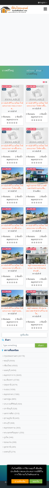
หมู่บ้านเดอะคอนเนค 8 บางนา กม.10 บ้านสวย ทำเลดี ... (37, 268)
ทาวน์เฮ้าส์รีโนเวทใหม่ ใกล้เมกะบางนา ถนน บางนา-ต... (12, 106)
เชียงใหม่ (11, 365)
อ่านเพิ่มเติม (20, 481)
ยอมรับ (36, 481)
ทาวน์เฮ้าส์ (12, 111)
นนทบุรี (10, 370)
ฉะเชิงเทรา (11, 379)
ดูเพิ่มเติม (24, 334)
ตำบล (38, 70)
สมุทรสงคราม (12, 427)
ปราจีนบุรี (10, 408)
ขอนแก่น (10, 442)
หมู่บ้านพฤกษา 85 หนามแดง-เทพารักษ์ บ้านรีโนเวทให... (36, 311)
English (42, 2)
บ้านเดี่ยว (37, 191)
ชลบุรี (9, 360)
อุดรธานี (10, 446)
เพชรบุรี (10, 451)
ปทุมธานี (10, 384)
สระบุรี (9, 423)
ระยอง (9, 389)
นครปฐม (10, 399)
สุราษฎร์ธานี (11, 418)
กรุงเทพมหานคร (14, 356)
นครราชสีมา (11, 413)
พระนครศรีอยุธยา (14, 432)
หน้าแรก (30, 70)
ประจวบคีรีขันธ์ (13, 403)
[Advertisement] (24, 39)
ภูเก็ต (8, 437)
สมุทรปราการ (12, 119)
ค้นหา (41, 345)
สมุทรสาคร (11, 394)
